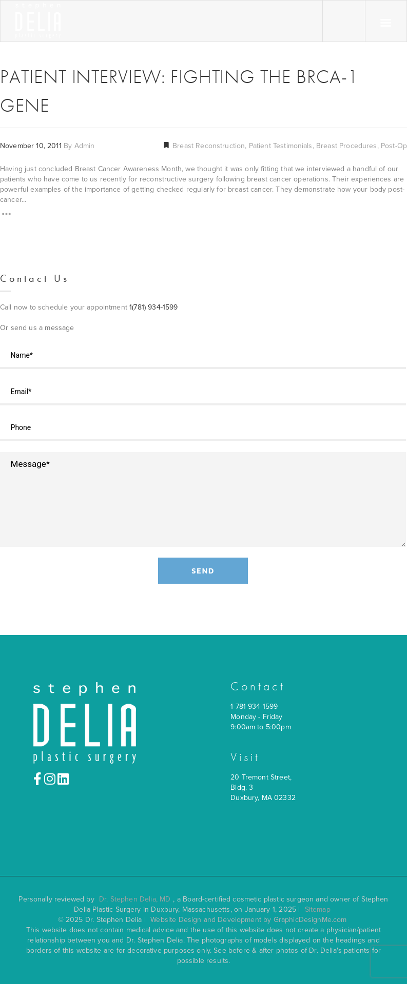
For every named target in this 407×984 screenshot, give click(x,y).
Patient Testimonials (281, 145)
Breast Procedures (346, 145)
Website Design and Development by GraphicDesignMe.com (248, 919)
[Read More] (6, 215)
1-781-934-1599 (254, 706)
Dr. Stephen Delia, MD (134, 899)
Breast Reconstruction (207, 145)
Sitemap (318, 909)
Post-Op (394, 145)
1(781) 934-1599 (153, 307)
